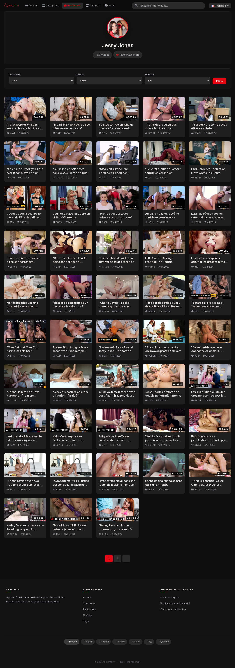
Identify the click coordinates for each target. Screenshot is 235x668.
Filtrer (219, 81)
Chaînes (93, 5)
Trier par (14, 74)
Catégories (50, 5)
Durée (80, 74)
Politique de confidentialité (175, 603)
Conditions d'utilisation (173, 609)
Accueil (31, 5)
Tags (110, 5)
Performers (72, 5)
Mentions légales (169, 597)
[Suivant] (126, 558)
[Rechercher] (136, 5)
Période (150, 74)
